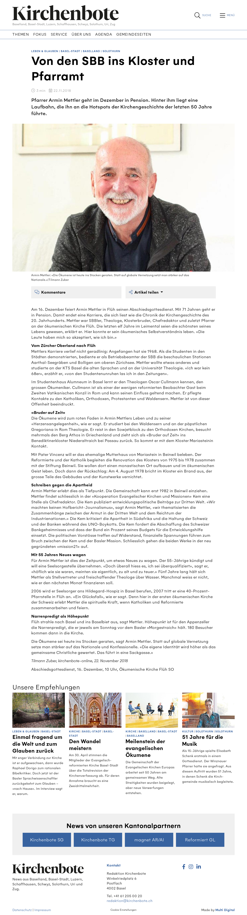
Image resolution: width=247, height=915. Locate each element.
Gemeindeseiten (133, 34)
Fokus (39, 34)
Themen (20, 34)
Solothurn (111, 51)
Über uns (81, 34)
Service (59, 34)
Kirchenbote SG (47, 840)
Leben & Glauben (44, 51)
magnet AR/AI (149, 840)
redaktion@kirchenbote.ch (129, 901)
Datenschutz (22, 910)
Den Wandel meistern (85, 745)
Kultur (187, 731)
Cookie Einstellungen (123, 909)
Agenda (103, 34)
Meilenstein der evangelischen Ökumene (145, 748)
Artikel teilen (144, 292)
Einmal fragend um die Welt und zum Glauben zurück (37, 744)
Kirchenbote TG (98, 840)
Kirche (74, 731)
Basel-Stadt (70, 51)
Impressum (42, 910)
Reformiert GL (200, 840)
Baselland (91, 51)
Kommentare (50, 292)
